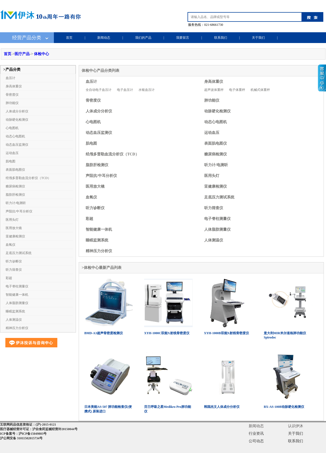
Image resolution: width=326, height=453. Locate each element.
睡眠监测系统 (15, 311)
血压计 (10, 78)
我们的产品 (143, 38)
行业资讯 (256, 433)
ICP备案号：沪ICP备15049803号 (23, 434)
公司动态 (256, 441)
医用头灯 (12, 220)
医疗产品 (22, 54)
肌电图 (10, 161)
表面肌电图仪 (15, 170)
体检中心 (41, 54)
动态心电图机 (15, 136)
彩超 (9, 278)
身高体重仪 (14, 86)
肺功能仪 (12, 103)
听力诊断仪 (14, 261)
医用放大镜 (14, 228)
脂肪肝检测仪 (15, 195)
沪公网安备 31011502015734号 (21, 438)
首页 (69, 38)
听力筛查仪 (14, 270)
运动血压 (12, 153)
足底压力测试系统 (19, 253)
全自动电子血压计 (99, 90)
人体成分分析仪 (17, 111)
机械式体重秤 (260, 90)
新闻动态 (103, 38)
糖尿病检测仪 (15, 186)
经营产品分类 (26, 37)
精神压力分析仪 (17, 328)
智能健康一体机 (17, 295)
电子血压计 (125, 90)
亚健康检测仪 (15, 236)
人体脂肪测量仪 (17, 303)
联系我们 (220, 38)
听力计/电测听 (16, 203)
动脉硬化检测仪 (17, 120)
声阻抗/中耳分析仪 (19, 211)
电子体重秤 (237, 90)
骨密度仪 (12, 95)
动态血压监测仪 (17, 145)
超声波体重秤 (214, 90)
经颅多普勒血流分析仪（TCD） (28, 178)
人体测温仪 (14, 320)
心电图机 (12, 128)
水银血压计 (146, 90)
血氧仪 (10, 245)
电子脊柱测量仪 (17, 286)
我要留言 (182, 38)
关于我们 (258, 38)
